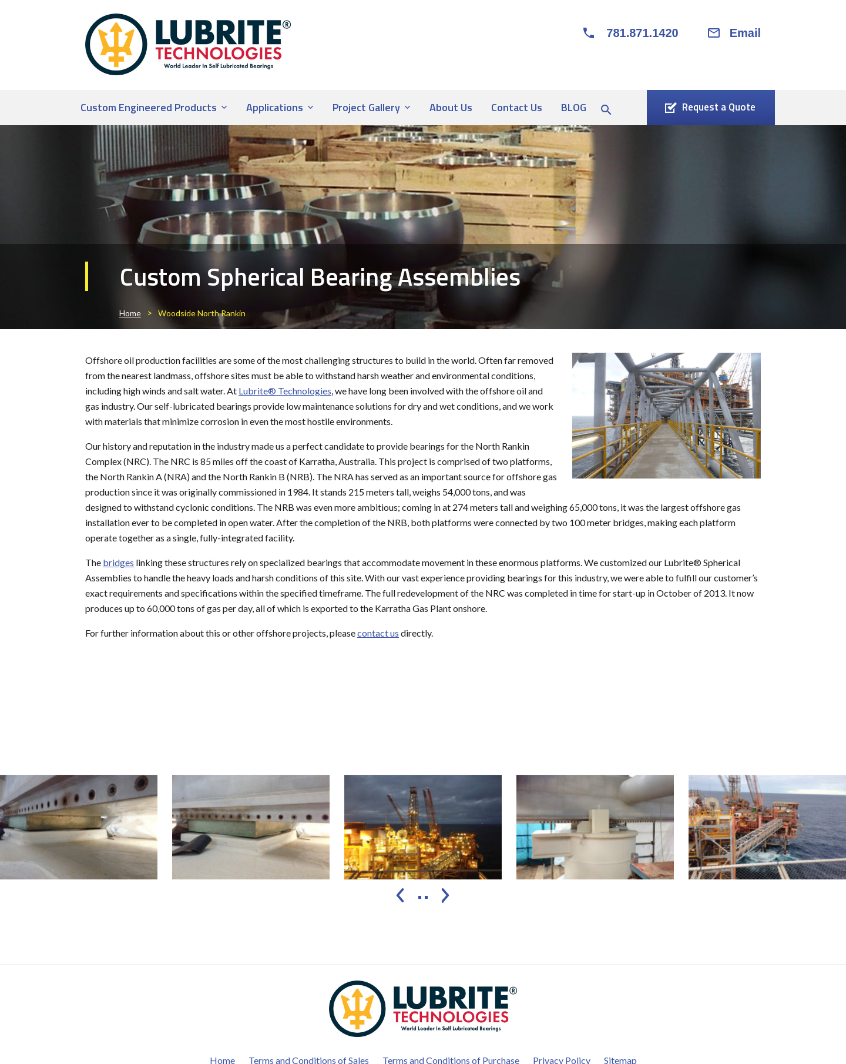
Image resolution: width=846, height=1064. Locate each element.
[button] (420, 897)
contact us (378, 632)
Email (745, 32)
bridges (118, 562)
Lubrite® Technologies (285, 390)
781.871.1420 (642, 32)
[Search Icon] (606, 110)
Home (130, 313)
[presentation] (400, 895)
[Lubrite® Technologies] (188, 44)
